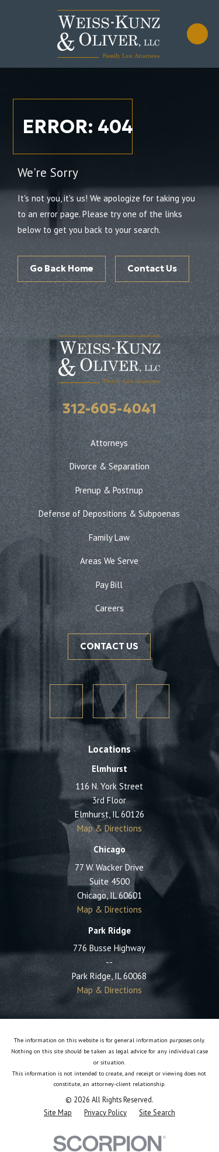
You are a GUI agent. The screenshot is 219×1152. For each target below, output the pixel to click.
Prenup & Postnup (109, 490)
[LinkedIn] (153, 701)
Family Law (109, 537)
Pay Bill (109, 584)
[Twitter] (67, 701)
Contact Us (152, 268)
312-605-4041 (109, 408)
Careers (109, 608)
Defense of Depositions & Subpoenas (109, 513)
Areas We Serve (109, 560)
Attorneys (109, 442)
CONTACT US (109, 646)
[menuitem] (58, 1112)
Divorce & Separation (109, 466)
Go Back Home (61, 268)
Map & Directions (109, 828)
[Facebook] (110, 701)
